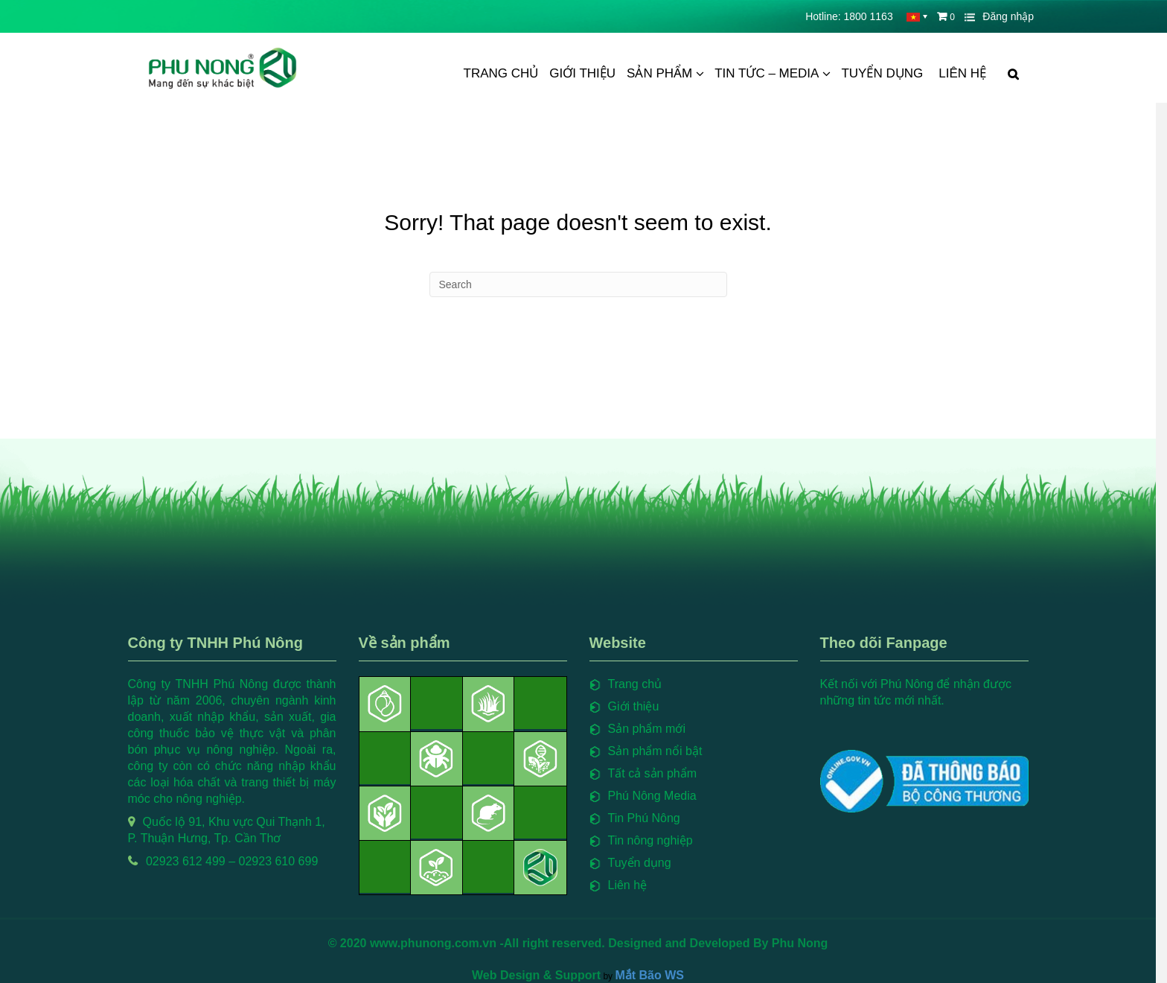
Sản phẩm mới (652, 728)
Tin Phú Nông (649, 818)
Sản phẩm (659, 73)
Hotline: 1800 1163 (849, 16)
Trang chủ (501, 73)
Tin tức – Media (766, 73)
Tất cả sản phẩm (658, 773)
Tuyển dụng (882, 73)
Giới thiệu (582, 73)
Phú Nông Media (657, 795)
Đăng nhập (1008, 16)
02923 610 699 (284, 861)
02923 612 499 (191, 861)
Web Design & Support (542, 973)
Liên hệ (962, 73)
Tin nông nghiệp (655, 840)
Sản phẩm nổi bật (660, 751)
